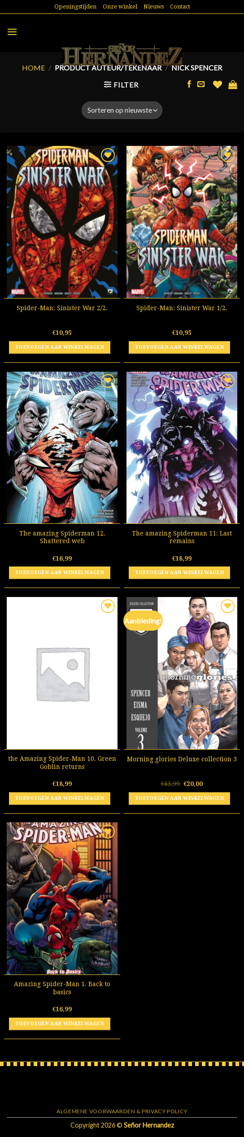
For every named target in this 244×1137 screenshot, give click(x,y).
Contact (180, 6)
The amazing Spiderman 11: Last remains (182, 537)
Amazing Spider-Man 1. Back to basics (62, 988)
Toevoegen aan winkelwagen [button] (59, 347)
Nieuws (154, 6)
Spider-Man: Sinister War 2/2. (62, 308)
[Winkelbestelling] (122, 110)
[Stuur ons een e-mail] (201, 84)
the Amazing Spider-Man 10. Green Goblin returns (62, 762)
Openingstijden (75, 6)
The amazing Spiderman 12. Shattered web (62, 537)
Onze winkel (120, 6)
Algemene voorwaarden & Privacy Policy (122, 1111)
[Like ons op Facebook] (189, 84)
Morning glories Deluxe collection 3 (182, 759)
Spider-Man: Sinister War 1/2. (181, 308)
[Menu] (12, 32)
